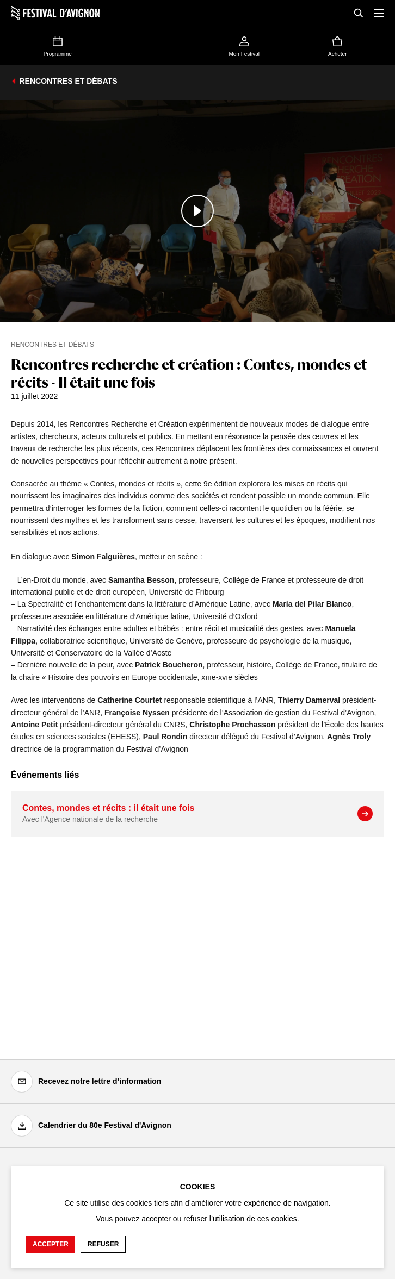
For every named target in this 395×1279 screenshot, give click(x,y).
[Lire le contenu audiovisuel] (197, 211)
